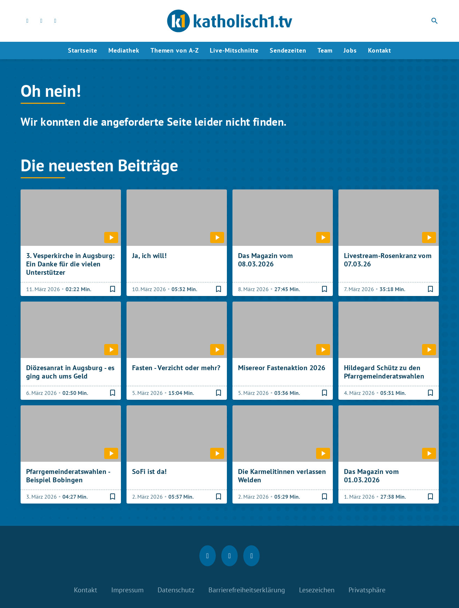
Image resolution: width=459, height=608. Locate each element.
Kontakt (379, 50)
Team (325, 50)
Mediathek (123, 50)
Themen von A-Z (175, 50)
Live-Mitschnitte (234, 50)
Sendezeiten (288, 50)
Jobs (350, 50)
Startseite (82, 50)
